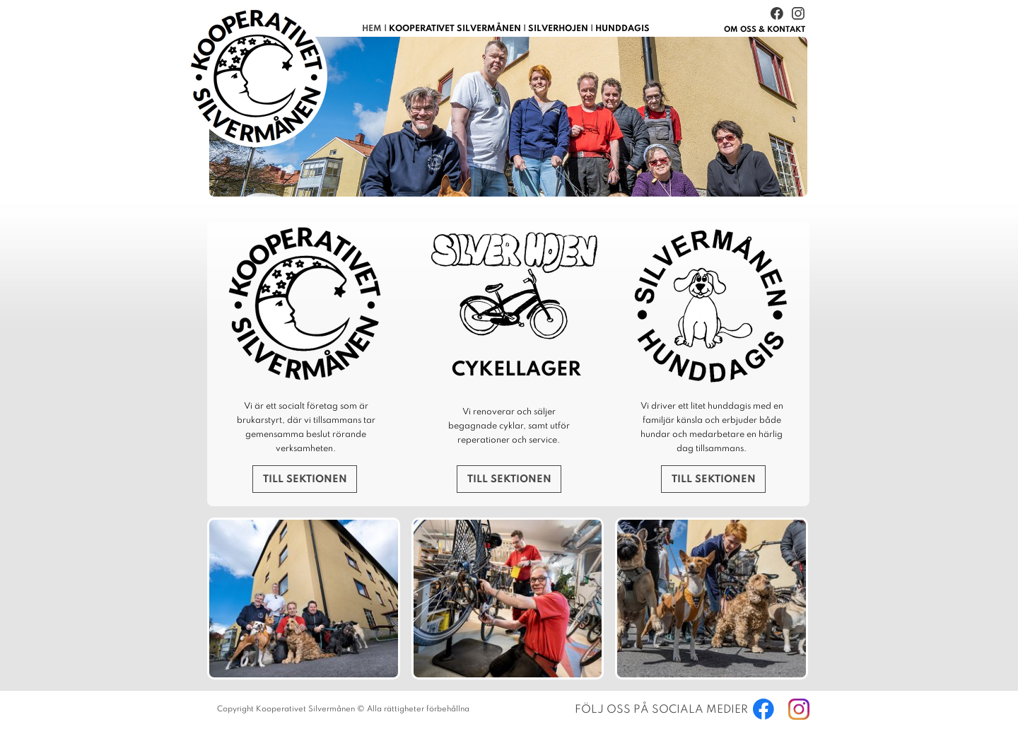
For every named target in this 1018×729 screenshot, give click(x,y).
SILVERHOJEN (558, 29)
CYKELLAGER (516, 370)
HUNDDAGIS (622, 29)
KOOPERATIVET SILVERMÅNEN (455, 29)
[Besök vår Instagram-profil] (798, 13)
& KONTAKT (764, 29)
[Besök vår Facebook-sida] (777, 13)
